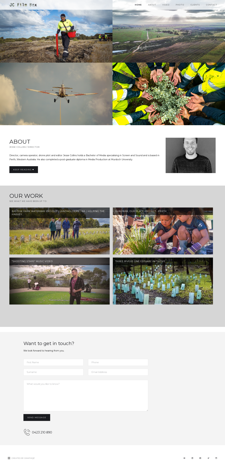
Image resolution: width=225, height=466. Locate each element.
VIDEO (166, 5)
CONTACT (211, 5)
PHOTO (180, 5)
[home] (23, 5)
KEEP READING (23, 169)
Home (138, 5)
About (152, 5)
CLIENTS (195, 5)
